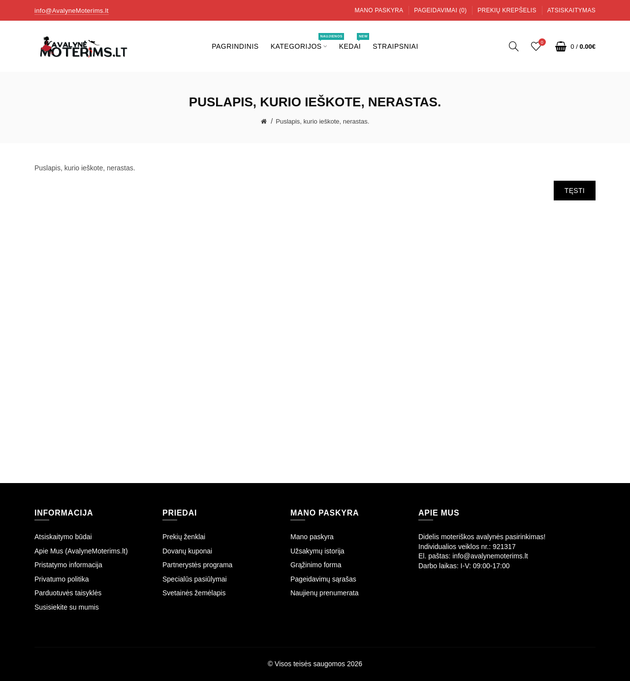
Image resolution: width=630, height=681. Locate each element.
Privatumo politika (61, 579)
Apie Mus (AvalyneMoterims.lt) (81, 551)
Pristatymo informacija (68, 565)
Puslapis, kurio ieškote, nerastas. (322, 121)
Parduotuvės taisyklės (67, 593)
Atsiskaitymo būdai (63, 537)
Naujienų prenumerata (324, 593)
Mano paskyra (379, 10)
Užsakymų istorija (317, 551)
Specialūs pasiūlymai (194, 579)
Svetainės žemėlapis (193, 593)
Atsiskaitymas (571, 10)
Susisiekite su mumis (66, 607)
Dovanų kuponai (187, 551)
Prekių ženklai (183, 537)
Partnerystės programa (197, 565)
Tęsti (575, 191)
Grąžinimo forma (315, 565)
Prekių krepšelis (506, 10)
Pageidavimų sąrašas (323, 579)
